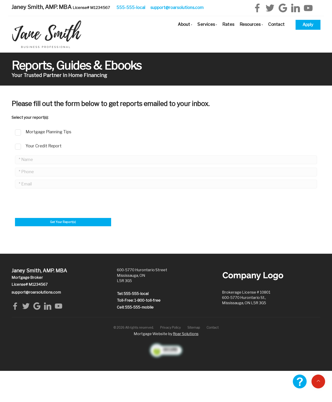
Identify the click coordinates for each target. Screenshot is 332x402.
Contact (276, 24)
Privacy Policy (170, 326)
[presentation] (50, 232)
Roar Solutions (186, 333)
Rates (228, 24)
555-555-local (130, 7)
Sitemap (193, 326)
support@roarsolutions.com (177, 7)
